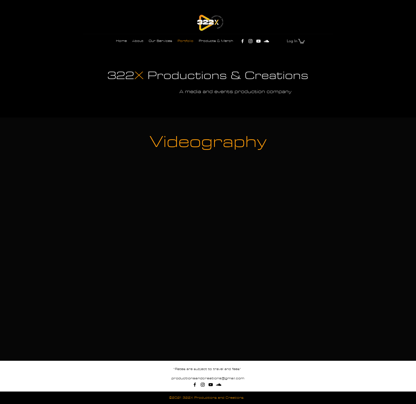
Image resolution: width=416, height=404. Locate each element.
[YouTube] (258, 41)
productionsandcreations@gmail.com (207, 378)
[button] (301, 41)
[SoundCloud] (266, 41)
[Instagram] (250, 41)
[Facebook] (242, 41)
